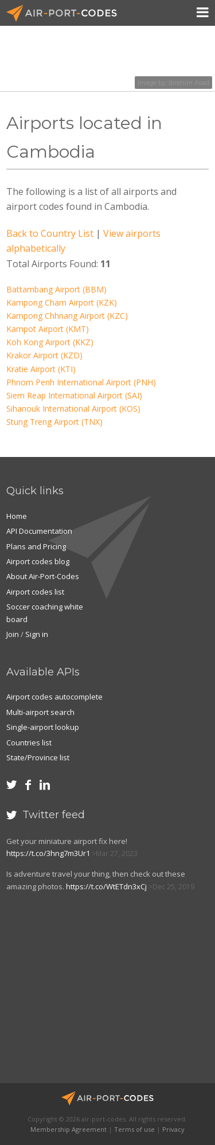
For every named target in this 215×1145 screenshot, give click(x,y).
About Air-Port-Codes (42, 576)
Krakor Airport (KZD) (44, 355)
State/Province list (37, 757)
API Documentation (39, 531)
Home (16, 516)
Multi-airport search (40, 712)
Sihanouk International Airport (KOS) (73, 408)
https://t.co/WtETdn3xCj (106, 886)
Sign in (36, 634)
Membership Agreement (68, 1129)
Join (12, 634)
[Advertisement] (90, 993)
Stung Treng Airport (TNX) (54, 421)
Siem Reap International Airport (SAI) (74, 395)
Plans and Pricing (36, 546)
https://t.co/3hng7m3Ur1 (48, 853)
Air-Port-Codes (66, 13)
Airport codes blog (37, 561)
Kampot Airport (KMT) (47, 328)
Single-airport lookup (42, 727)
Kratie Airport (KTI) (41, 369)
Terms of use (134, 1129)
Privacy (173, 1129)
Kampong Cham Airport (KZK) (61, 302)
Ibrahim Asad (189, 83)
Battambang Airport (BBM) (56, 289)
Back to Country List (49, 233)
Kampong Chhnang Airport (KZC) (67, 315)
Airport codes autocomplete (54, 696)
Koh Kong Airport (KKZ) (49, 342)
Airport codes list (35, 592)
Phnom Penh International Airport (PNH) (81, 382)
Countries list (29, 742)
